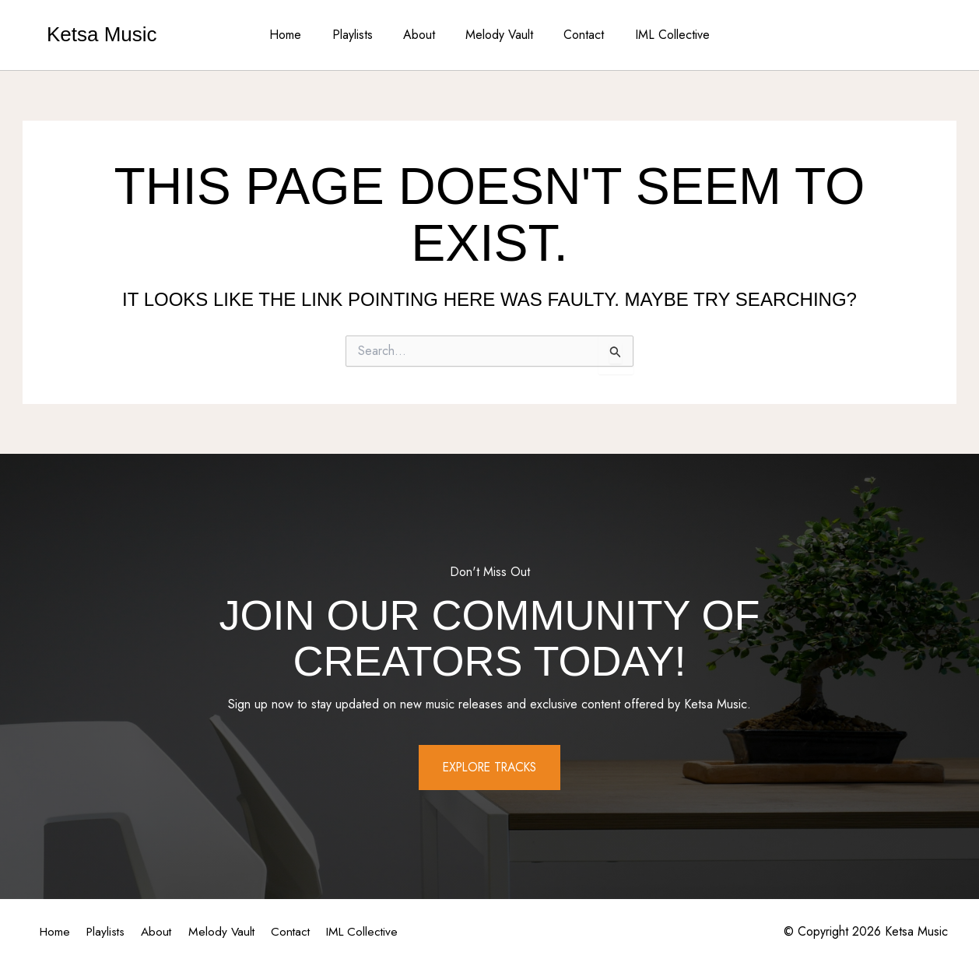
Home (300, 35)
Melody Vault (497, 35)
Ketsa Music (102, 34)
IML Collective (658, 35)
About (422, 35)
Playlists (361, 35)
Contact (576, 35)
